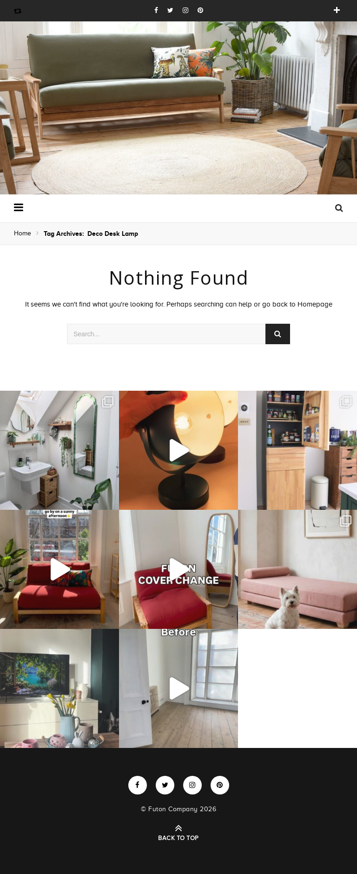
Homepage (315, 304)
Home (22, 233)
